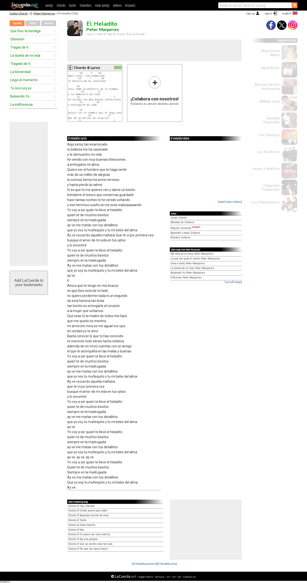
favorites (85, 6)
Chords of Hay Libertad (81, 506)
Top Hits (17, 23)
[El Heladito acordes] (144, 563)
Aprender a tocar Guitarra (185, 232)
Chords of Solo (76, 529)
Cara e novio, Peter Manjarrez (188, 263)
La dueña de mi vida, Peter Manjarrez (192, 268)
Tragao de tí (19, 47)
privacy (160, 576)
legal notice (146, 576)
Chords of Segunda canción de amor (88, 515)
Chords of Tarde (77, 520)
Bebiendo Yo (20, 96)
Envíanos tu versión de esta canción (155, 91)
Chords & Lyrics (87, 67)
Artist (33, 23)
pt (179, 576)
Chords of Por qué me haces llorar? (88, 548)
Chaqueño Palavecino (271, 187)
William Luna (270, 101)
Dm (82, 91)
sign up (250, 13)
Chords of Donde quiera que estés (87, 510)
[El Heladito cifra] (166, 563)
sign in (268, 13)
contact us (189, 576)
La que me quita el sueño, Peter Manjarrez (195, 258)
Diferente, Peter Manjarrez (186, 277)
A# (99, 73)
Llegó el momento (24, 80)
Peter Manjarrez (44, 13)
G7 (99, 91)
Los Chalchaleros (266, 202)
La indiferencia (21, 104)
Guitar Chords (19, 13)
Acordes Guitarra (180, 237)
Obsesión (17, 39)
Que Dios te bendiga (25, 31)
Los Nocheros (268, 152)
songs (49, 6)
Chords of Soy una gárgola (83, 539)
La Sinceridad (20, 72)
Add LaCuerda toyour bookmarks (28, 282)
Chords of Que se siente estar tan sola (90, 544)
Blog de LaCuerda (185, 228)
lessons (130, 6)
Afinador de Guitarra (182, 222)
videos (117, 6)
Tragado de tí (20, 64)
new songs (102, 6)
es (168, 576)
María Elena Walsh (270, 53)
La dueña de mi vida (25, 55)
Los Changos (269, 135)
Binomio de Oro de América (267, 87)
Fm (81, 102)
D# (81, 73)
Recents (48, 23)
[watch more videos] (230, 201)
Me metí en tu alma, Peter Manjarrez (192, 253)
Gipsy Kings (270, 68)
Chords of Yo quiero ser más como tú (89, 534)
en (174, 576)
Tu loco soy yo (20, 88)
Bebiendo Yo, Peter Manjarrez (188, 272)
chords (61, 6)
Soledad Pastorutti (271, 120)
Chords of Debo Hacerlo (81, 525)
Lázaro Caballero (266, 169)
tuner (72, 6)
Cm (78, 96)
